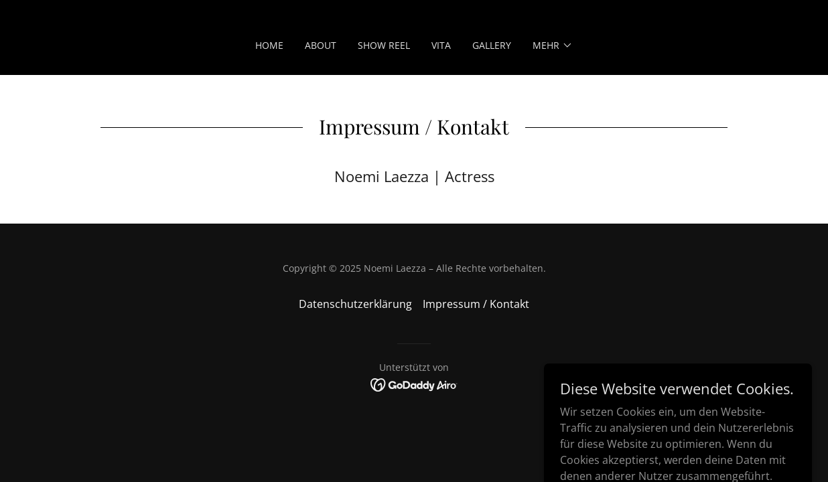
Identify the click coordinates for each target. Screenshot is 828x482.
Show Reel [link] (384, 45)
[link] (414, 384)
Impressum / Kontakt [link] (476, 304)
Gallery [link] (491, 45)
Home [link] (269, 45)
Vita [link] (441, 45)
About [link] (320, 45)
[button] (553, 45)
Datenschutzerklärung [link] (355, 304)
